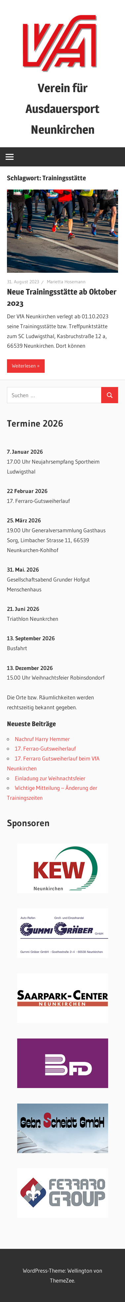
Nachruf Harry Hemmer (42, 738)
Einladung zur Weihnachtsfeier (50, 778)
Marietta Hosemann (66, 282)
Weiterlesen (24, 366)
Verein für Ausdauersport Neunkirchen (62, 109)
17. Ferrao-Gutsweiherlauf (45, 748)
